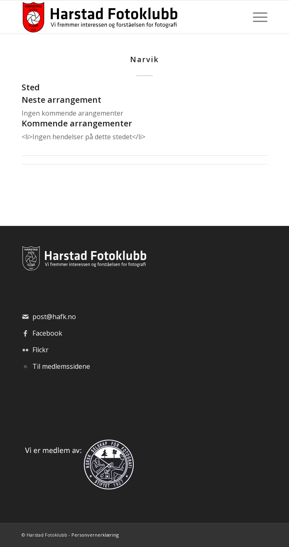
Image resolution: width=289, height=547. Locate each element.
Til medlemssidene (61, 366)
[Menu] (256, 17)
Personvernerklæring (95, 535)
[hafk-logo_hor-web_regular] (120, 17)
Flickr (40, 349)
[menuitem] (256, 17)
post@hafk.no (54, 316)
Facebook (47, 333)
